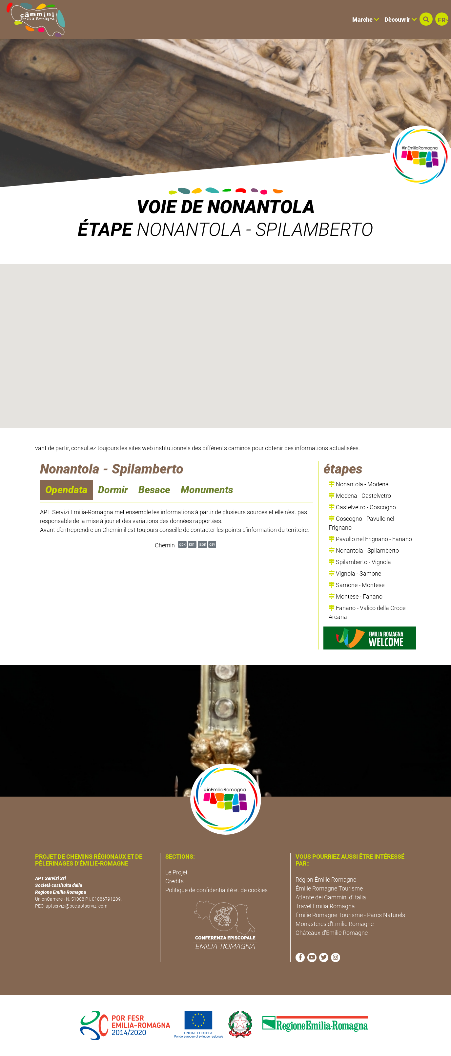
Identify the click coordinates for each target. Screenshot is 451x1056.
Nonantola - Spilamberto (364, 550)
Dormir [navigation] (113, 489)
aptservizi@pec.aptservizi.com (76, 906)
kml (192, 544)
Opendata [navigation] (66, 489)
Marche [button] (365, 19)
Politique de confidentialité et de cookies (216, 890)
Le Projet (176, 872)
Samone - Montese (356, 585)
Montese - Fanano (355, 596)
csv (212, 544)
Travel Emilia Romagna (325, 906)
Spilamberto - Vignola (360, 562)
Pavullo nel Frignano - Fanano (370, 539)
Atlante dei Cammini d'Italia (331, 897)
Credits (174, 881)
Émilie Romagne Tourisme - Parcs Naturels (350, 915)
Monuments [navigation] (207, 489)
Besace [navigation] (154, 489)
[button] (426, 19)
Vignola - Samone (355, 573)
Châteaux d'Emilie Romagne (332, 932)
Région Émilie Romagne (326, 879)
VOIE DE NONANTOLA (225, 207)
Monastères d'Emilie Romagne (335, 923)
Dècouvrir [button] (400, 19)
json (202, 544)
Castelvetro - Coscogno (362, 507)
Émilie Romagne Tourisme (329, 888)
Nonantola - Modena (359, 484)
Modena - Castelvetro (360, 495)
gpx (182, 544)
